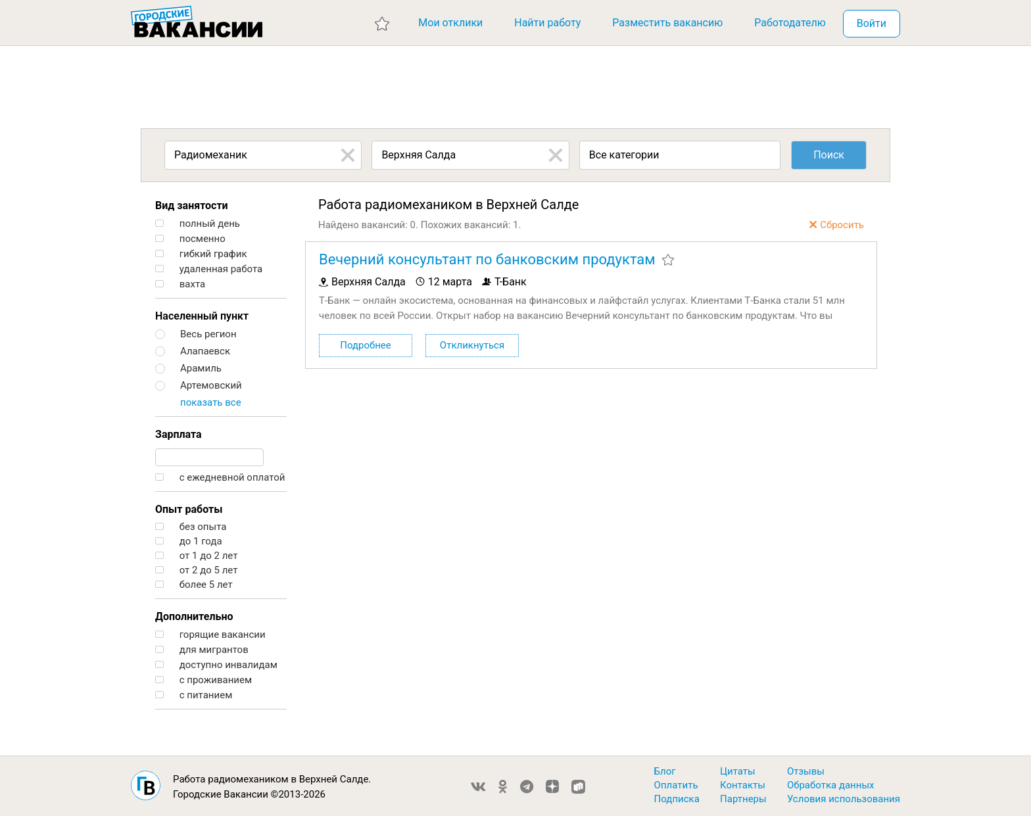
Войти (871, 23)
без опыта (190, 527)
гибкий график (201, 254)
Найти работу (547, 22)
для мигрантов (202, 650)
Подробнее (365, 345)
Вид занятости (191, 205)
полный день (197, 224)
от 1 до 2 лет (196, 556)
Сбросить (842, 225)
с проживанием (203, 680)
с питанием (193, 695)
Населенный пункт (202, 316)
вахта (180, 284)
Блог (665, 771)
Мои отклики (450, 22)
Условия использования (843, 799)
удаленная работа (208, 269)
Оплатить (676, 785)
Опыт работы (188, 509)
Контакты (742, 785)
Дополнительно (194, 616)
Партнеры (743, 799)
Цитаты (737, 771)
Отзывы (806, 771)
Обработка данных (831, 785)
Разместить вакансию (667, 22)
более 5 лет (194, 585)
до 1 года (188, 541)
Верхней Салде (334, 779)
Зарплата (178, 434)
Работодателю (790, 22)
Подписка (677, 799)
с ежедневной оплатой (220, 478)
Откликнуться (472, 345)
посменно (190, 239)
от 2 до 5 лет (196, 570)
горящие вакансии (210, 635)
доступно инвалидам (216, 665)
